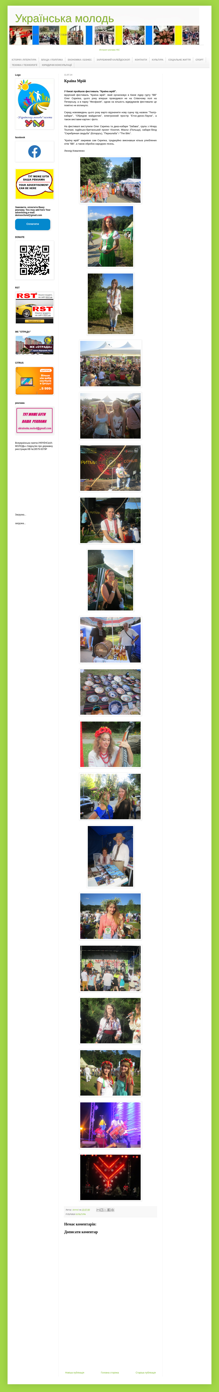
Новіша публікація (74, 1372)
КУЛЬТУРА (157, 59)
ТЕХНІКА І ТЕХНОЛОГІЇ (24, 65)
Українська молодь (64, 18)
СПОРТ (200, 59)
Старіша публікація (146, 1372)
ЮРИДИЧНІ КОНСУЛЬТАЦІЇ (57, 65)
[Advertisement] (110, 1343)
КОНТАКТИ (141, 59)
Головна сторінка (110, 1372)
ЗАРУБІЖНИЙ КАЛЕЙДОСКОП (113, 59)
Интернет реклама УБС (109, 50)
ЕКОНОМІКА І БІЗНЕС (80, 59)
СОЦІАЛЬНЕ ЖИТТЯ (179, 59)
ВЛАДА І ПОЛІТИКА (52, 59)
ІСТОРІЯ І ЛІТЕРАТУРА (24, 59)
